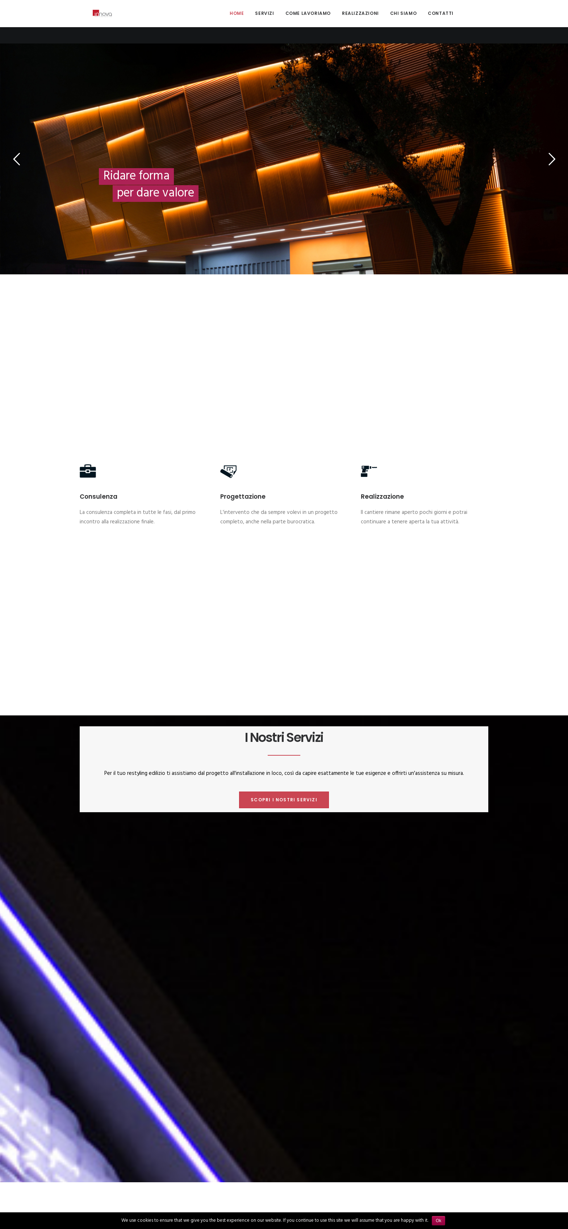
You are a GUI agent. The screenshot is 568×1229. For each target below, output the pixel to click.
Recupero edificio (290, 838)
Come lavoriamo (308, 21)
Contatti (441, 21)
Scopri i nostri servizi (284, 461)
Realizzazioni (360, 21)
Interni (252, 838)
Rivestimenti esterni (344, 838)
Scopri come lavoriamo (284, 654)
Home (237, 21)
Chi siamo (403, 21)
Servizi (264, 21)
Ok (438, 1220)
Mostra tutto (217, 838)
